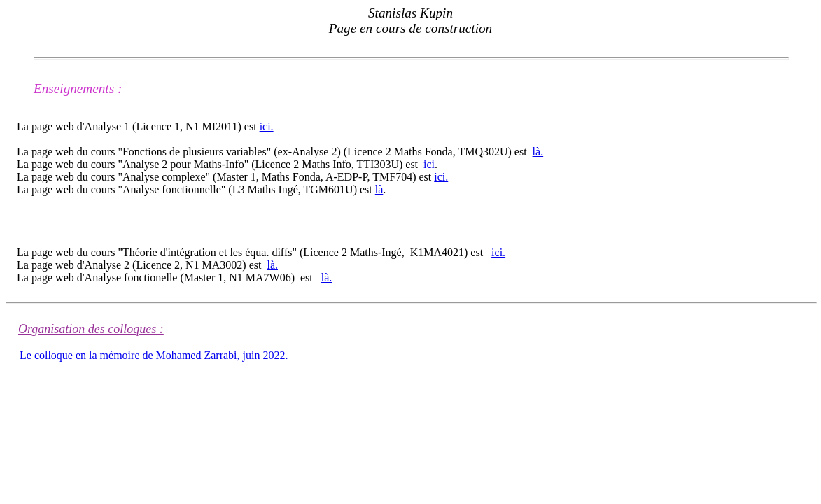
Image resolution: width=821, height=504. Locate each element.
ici (429, 164)
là (379, 189)
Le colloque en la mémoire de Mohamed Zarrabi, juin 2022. (154, 355)
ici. (267, 126)
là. (538, 152)
